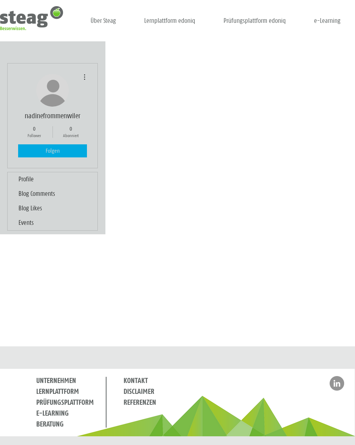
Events (26, 223)
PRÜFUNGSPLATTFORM (65, 402)
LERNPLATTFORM (57, 391)
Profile (26, 179)
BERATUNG (50, 424)
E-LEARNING (52, 413)
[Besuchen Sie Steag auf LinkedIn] (337, 383)
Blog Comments (36, 194)
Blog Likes (30, 208)
